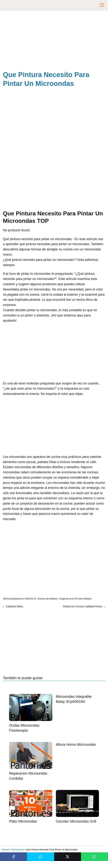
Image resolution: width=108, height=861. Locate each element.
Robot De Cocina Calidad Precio (82, 606)
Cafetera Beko (14, 606)
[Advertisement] (54, 41)
